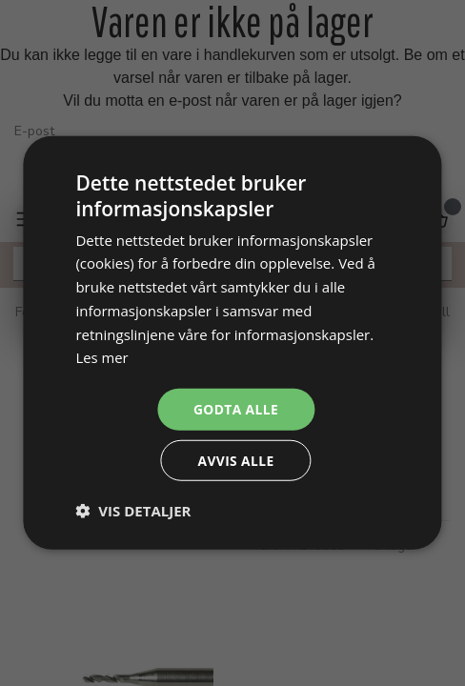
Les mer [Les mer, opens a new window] (102, 356)
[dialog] (232, 343)
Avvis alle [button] (235, 461)
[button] (133, 511)
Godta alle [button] (235, 408)
